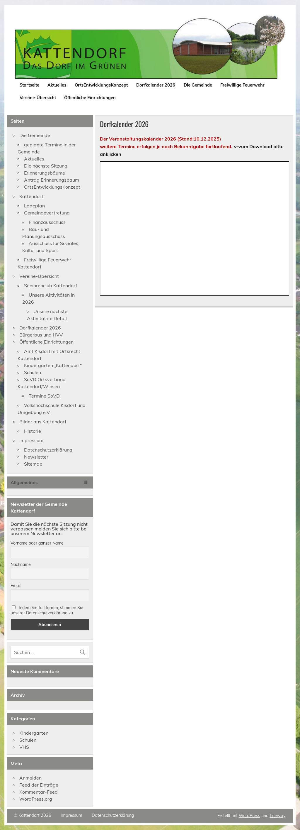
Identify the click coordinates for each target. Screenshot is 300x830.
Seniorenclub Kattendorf (50, 285)
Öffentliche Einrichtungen (90, 97)
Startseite (29, 85)
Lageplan (34, 206)
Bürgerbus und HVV (41, 335)
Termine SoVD (44, 396)
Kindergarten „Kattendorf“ (53, 365)
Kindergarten (33, 733)
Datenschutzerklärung (48, 450)
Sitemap (33, 464)
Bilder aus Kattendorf (42, 422)
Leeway (277, 815)
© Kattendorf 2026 (32, 815)
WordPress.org (35, 799)
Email (16, 585)
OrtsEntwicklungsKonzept (101, 85)
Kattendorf (31, 196)
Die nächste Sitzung (45, 166)
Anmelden (30, 778)
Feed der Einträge (38, 785)
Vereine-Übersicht (38, 97)
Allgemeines (24, 482)
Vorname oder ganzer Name (37, 543)
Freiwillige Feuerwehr (242, 85)
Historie (32, 431)
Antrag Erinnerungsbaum (51, 180)
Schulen (32, 372)
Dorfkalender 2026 (155, 85)
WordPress (249, 815)
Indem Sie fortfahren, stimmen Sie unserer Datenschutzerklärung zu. (47, 610)
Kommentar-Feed (38, 792)
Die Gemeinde (198, 85)
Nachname (21, 564)
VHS (24, 747)
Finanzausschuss (47, 222)
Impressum (31, 440)
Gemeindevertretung (47, 213)
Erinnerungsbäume (44, 173)
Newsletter (36, 457)
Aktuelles (56, 85)
